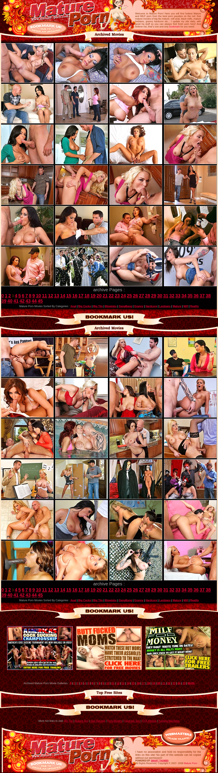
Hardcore (151, 306)
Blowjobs (111, 306)
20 (99, 295)
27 (141, 295)
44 (34, 300)
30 (159, 295)
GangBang (125, 306)
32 (171, 295)
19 (92, 295)
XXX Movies (149, 720)
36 (196, 295)
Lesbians (164, 306)
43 (28, 300)
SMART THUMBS (160, 761)
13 (56, 295)
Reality (194, 306)
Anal (73, 306)
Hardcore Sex (132, 720)
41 (16, 300)
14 (62, 295)
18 (86, 295)
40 (9, 300)
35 (189, 295)
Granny (138, 306)
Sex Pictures (97, 720)
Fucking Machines (169, 720)
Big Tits (98, 306)
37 (202, 295)
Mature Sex (81, 720)
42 (21, 300)
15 (68, 295)
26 (135, 295)
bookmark (174, 26)
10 (38, 295)
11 (44, 295)
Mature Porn (190, 763)
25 (129, 295)
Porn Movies (114, 720)
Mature (177, 306)
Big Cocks (84, 306)
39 (3, 300)
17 (80, 295)
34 (183, 295)
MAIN (191, 683)
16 (74, 295)
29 (153, 295)
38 (208, 295)
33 (177, 295)
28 (147, 295)
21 (105, 295)
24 (123, 295)
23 (117, 295)
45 (40, 300)
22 (111, 295)
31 (165, 295)
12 (50, 295)
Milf (186, 306)
